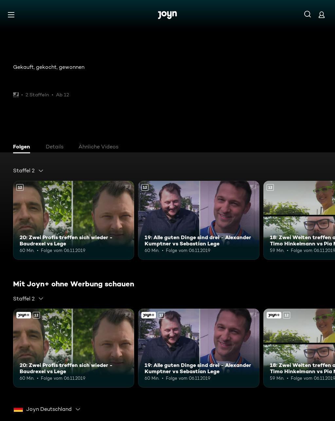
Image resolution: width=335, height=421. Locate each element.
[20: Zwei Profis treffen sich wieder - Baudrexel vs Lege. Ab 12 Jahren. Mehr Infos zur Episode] (73, 220)
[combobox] (28, 170)
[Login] (321, 14)
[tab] (23, 147)
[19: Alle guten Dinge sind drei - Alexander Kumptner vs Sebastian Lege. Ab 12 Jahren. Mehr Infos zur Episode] (198, 220)
